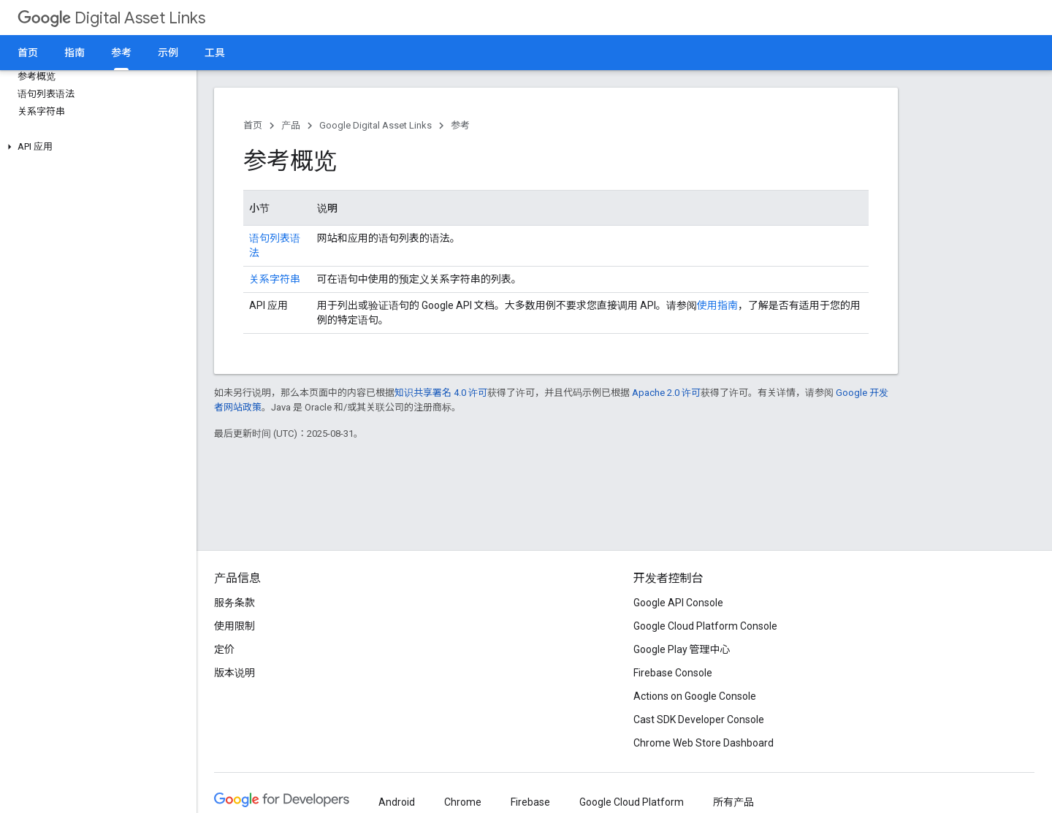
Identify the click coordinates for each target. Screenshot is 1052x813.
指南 (74, 52)
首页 (28, 52)
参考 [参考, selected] (121, 52)
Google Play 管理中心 (682, 649)
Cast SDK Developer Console (698, 719)
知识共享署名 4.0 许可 (440, 392)
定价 (224, 649)
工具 (215, 52)
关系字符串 (274, 279)
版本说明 (234, 673)
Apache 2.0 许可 (666, 392)
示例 (168, 52)
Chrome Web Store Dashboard (703, 743)
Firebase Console (672, 673)
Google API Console (678, 602)
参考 (460, 125)
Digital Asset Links (111, 18)
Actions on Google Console (694, 696)
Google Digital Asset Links (375, 125)
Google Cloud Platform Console (705, 626)
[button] (95, 147)
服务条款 (234, 602)
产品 (290, 125)
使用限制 (234, 626)
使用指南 (717, 305)
